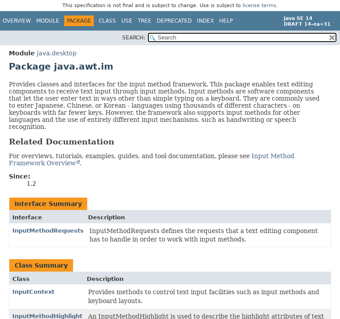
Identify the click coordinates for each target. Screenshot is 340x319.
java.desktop (57, 53)
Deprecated (174, 21)
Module (47, 21)
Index (205, 21)
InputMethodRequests (48, 230)
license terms (259, 5)
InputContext (33, 291)
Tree (144, 21)
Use (126, 21)
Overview (17, 21)
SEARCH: (133, 38)
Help (226, 21)
